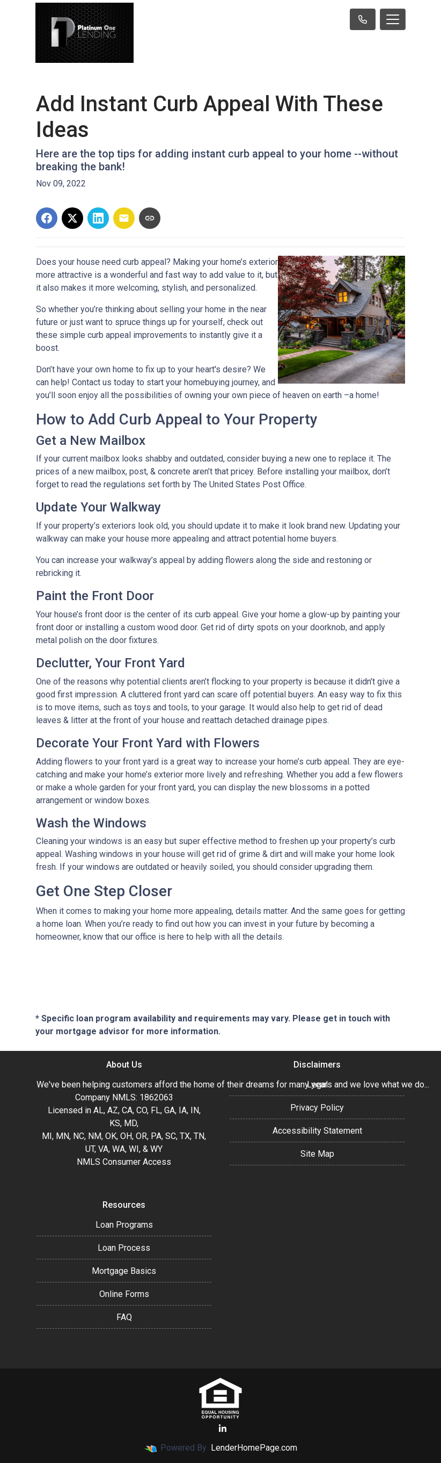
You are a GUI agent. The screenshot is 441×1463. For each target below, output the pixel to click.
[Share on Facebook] (46, 218)
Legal (317, 1084)
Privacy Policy (317, 1107)
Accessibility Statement (317, 1131)
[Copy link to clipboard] (149, 218)
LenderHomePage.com (254, 1448)
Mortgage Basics (124, 1271)
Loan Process (124, 1248)
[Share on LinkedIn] (98, 218)
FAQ (124, 1317)
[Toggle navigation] (393, 19)
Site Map (317, 1154)
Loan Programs (124, 1225)
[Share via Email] (124, 218)
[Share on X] (72, 218)
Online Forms (124, 1294)
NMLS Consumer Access (124, 1162)
